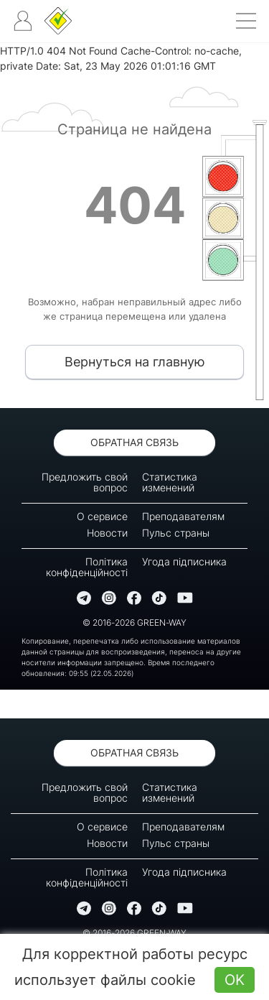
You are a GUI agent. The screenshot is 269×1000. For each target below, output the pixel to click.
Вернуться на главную (135, 361)
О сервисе (102, 516)
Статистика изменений (169, 482)
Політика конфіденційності (87, 567)
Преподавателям (183, 516)
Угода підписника (184, 561)
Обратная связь (134, 442)
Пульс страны (175, 532)
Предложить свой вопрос (85, 482)
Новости (107, 532)
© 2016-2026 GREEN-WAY (134, 622)
